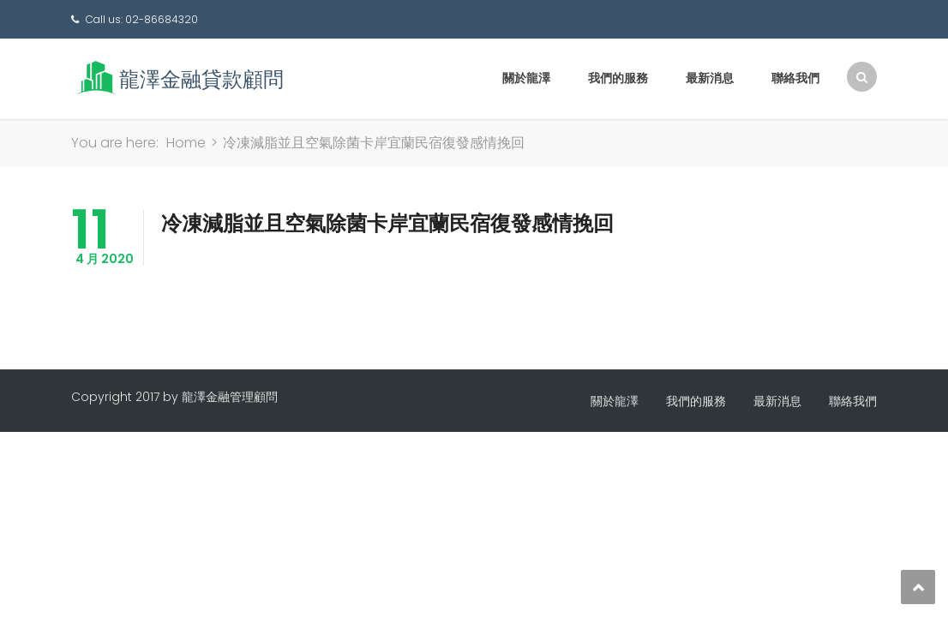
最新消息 (710, 78)
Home (186, 143)
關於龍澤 (526, 78)
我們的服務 (618, 78)
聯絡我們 (795, 78)
